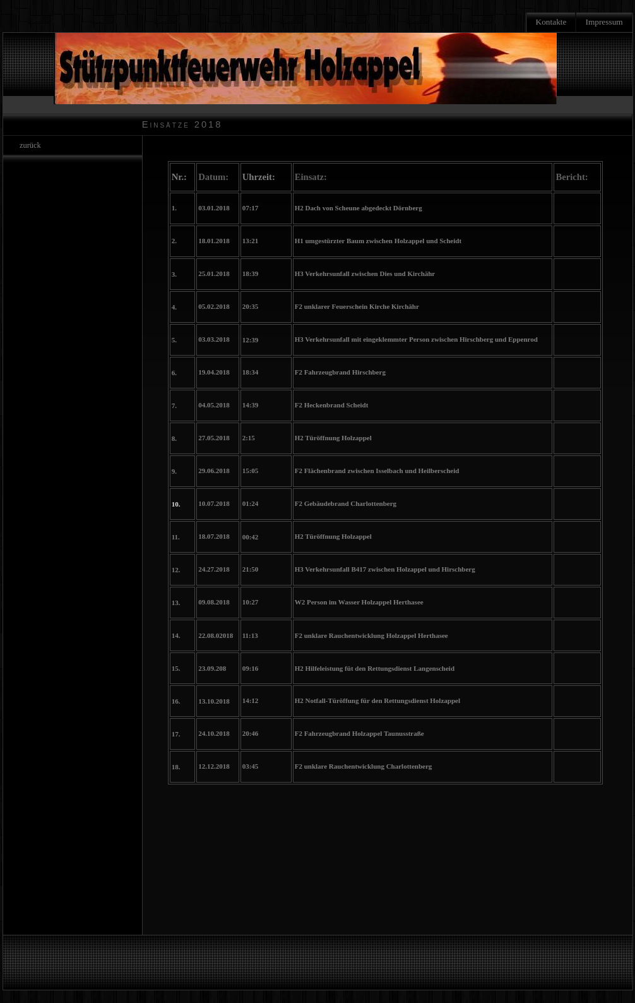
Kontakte (551, 22)
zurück (28, 145)
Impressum (603, 22)
